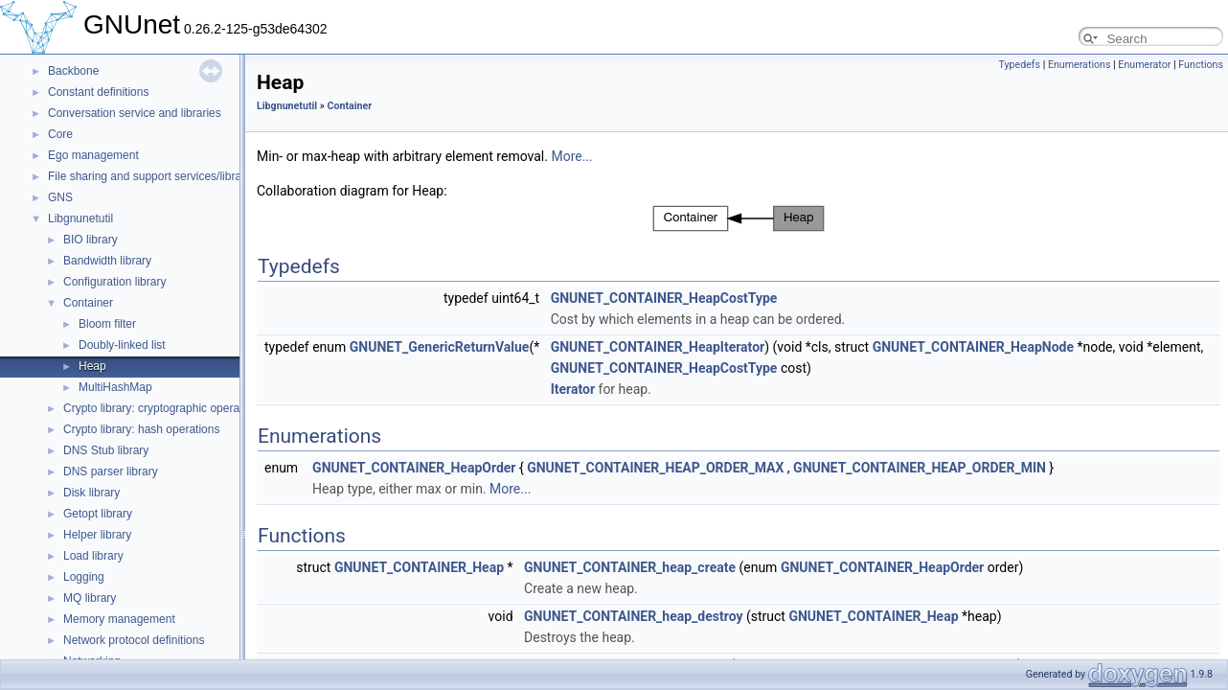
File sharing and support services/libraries (154, 176)
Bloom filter (107, 324)
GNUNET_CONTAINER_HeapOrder (413, 467)
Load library (93, 556)
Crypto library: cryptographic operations (163, 408)
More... (571, 156)
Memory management (119, 619)
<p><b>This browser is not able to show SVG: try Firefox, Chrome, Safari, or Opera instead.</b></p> (738, 218)
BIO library (90, 239)
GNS (60, 197)
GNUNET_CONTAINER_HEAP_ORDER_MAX (655, 467)
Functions (1200, 64)
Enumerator (1144, 64)
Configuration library (114, 281)
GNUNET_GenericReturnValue (440, 347)
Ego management (93, 155)
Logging (83, 577)
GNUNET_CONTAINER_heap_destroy (633, 616)
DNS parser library (110, 471)
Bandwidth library (107, 260)
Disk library (91, 492)
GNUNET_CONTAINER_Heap (419, 567)
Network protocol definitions (133, 640)
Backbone (73, 71)
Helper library (97, 534)
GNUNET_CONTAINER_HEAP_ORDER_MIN (919, 467)
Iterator (573, 389)
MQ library (89, 598)
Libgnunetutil (80, 218)
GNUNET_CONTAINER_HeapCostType (664, 298)
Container (88, 303)
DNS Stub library (105, 450)
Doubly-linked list (122, 345)
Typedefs (1019, 64)
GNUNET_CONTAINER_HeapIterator (658, 347)
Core (60, 134)
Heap (92, 366)
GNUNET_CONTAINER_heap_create (630, 567)
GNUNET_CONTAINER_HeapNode (973, 347)
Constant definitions (98, 92)
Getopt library (97, 513)
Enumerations (1079, 64)
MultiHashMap (115, 387)
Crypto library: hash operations (141, 429)
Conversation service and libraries (134, 113)
